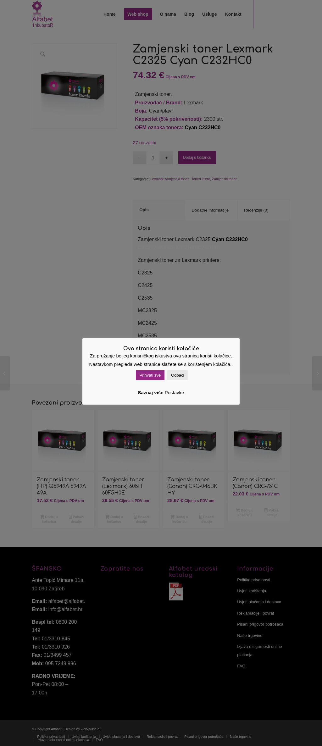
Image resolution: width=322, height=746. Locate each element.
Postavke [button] (174, 392)
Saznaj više (151, 392)
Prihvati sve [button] (150, 375)
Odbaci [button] (177, 375)
